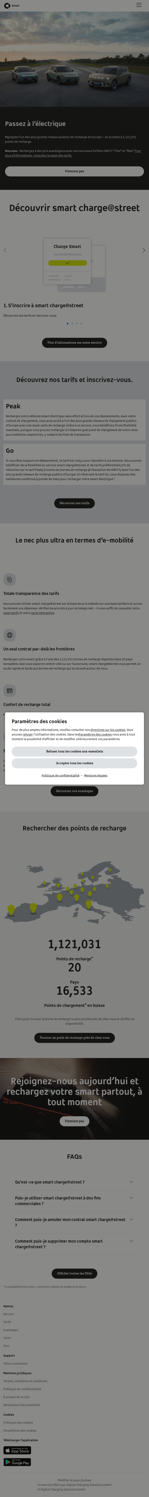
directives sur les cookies (107, 730)
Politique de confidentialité (61, 775)
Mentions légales (95, 775)
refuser (28, 734)
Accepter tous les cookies (74, 763)
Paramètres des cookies (95, 734)
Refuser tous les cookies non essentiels (74, 751)
